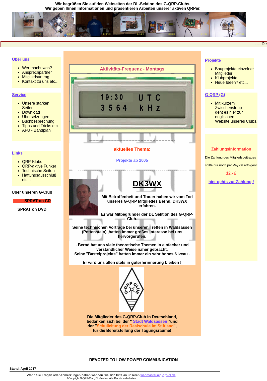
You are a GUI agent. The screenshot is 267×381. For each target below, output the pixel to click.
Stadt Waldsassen (150, 322)
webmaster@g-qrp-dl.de (158, 376)
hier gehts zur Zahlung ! (231, 182)
